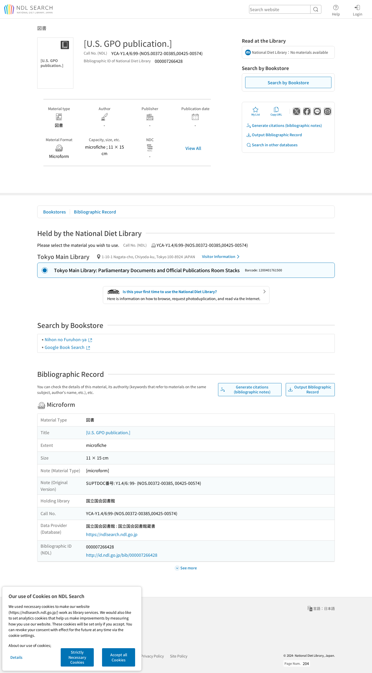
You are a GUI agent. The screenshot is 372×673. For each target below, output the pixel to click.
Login (357, 9)
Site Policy (178, 656)
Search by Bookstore (288, 82)
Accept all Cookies (118, 657)
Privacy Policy (152, 656)
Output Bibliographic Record (274, 134)
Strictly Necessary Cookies (77, 657)
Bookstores (54, 212)
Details (16, 657)
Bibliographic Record (95, 212)
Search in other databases (272, 145)
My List (255, 111)
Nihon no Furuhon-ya (69, 339)
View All (193, 148)
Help (336, 9)
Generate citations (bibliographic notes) (284, 125)
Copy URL (276, 111)
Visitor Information (221, 257)
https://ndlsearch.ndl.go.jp (111, 534)
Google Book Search (68, 347)
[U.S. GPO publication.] (108, 432)
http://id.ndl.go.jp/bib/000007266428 (121, 555)
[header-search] (285, 9)
